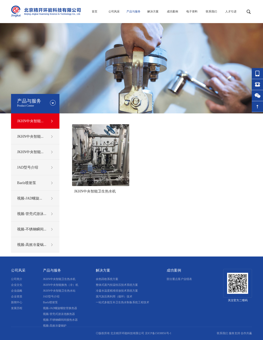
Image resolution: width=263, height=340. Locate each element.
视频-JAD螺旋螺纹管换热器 (60, 308)
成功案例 (172, 11)
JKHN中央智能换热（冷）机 (60, 284)
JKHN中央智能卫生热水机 (95, 191)
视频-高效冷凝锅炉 (54, 325)
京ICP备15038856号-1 (158, 333)
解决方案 (153, 11)
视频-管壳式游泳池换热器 (59, 314)
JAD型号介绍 (27, 167)
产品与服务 (133, 11)
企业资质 (16, 296)
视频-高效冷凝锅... (31, 245)
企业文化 (16, 284)
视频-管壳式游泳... (31, 214)
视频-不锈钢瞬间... (31, 229)
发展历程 (16, 308)
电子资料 (192, 11)
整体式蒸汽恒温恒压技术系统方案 (117, 284)
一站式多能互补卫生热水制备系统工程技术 (122, 302)
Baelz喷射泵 (26, 183)
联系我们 (211, 11)
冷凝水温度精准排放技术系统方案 (117, 290)
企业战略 (16, 290)
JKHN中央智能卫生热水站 (59, 290)
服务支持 (234, 333)
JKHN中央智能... (30, 121)
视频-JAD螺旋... (29, 198)
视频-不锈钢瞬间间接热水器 (60, 319)
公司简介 (16, 279)
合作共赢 (246, 333)
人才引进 (230, 11)
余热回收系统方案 (107, 279)
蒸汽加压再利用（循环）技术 (114, 296)
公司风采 (114, 11)
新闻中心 (16, 302)
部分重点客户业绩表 (179, 279)
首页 (94, 11)
